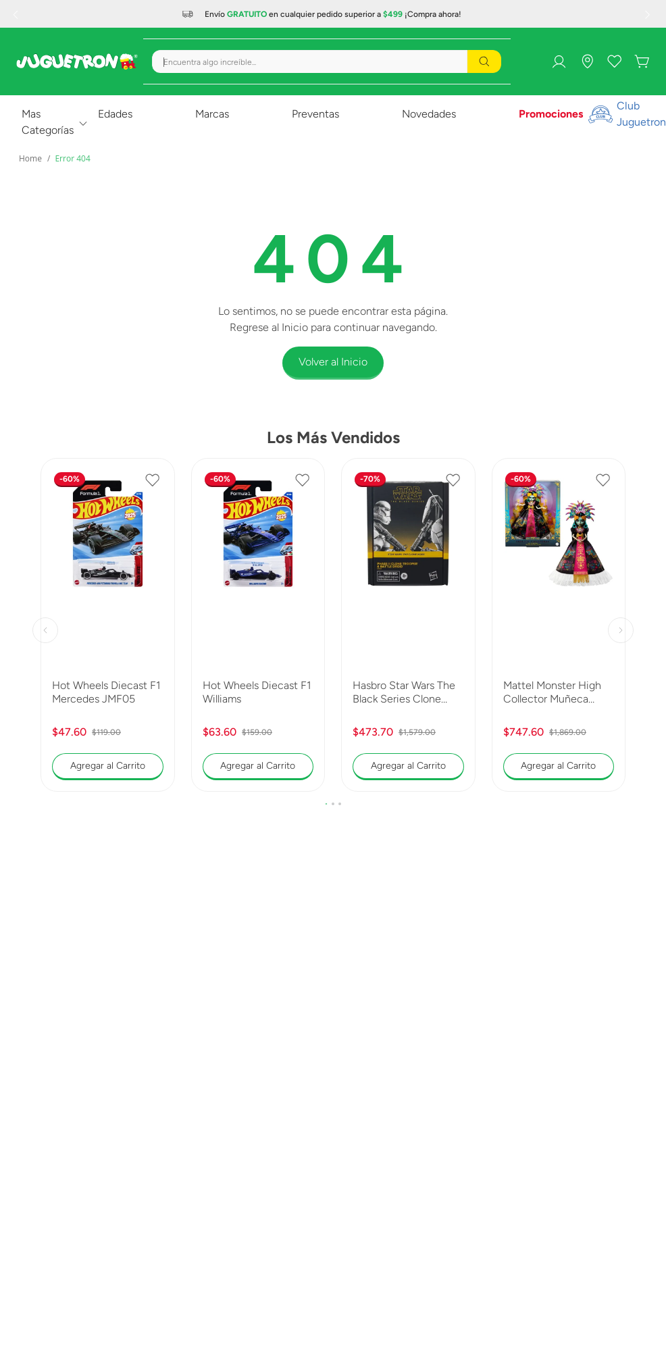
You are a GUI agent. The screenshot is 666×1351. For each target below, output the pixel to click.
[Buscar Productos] (484, 61)
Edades (115, 113)
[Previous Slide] (17, 14)
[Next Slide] (649, 14)
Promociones (551, 113)
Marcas (212, 113)
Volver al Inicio (333, 361)
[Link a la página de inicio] (30, 158)
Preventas (315, 113)
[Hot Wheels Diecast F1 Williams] (258, 625)
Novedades (429, 113)
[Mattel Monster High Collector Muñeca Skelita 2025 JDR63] (558, 625)
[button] (326, 803)
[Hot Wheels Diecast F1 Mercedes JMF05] (107, 625)
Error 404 (72, 158)
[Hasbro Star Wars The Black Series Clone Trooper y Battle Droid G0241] (408, 625)
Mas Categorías (48, 121)
